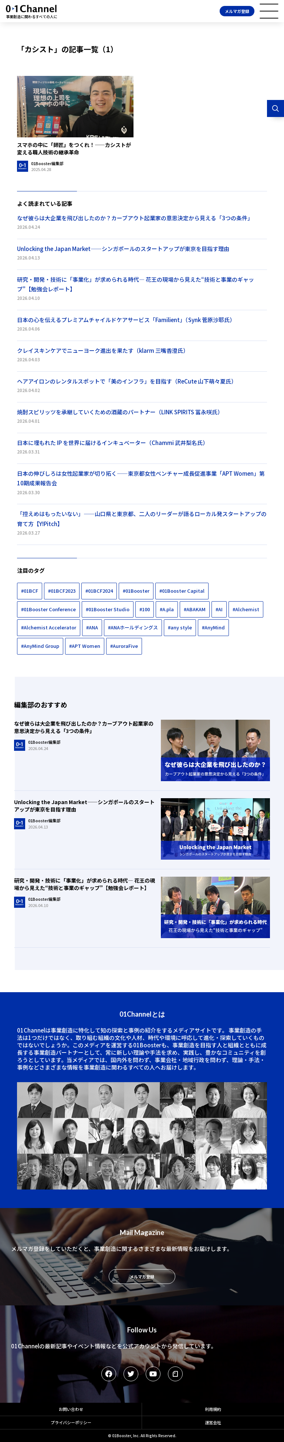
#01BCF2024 (99, 590)
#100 (144, 609)
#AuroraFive (124, 645)
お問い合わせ (71, 1409)
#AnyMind (213, 627)
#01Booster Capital (181, 590)
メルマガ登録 (237, 11)
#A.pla (167, 609)
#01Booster (136, 590)
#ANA (92, 627)
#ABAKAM (195, 609)
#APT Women (84, 645)
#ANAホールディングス (133, 627)
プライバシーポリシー (71, 1422)
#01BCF (29, 590)
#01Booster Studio (107, 609)
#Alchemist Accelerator (48, 627)
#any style (180, 627)
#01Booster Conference (48, 609)
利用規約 (213, 1409)
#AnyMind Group (40, 645)
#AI (219, 609)
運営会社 (213, 1422)
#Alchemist (246, 609)
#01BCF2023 (61, 590)
